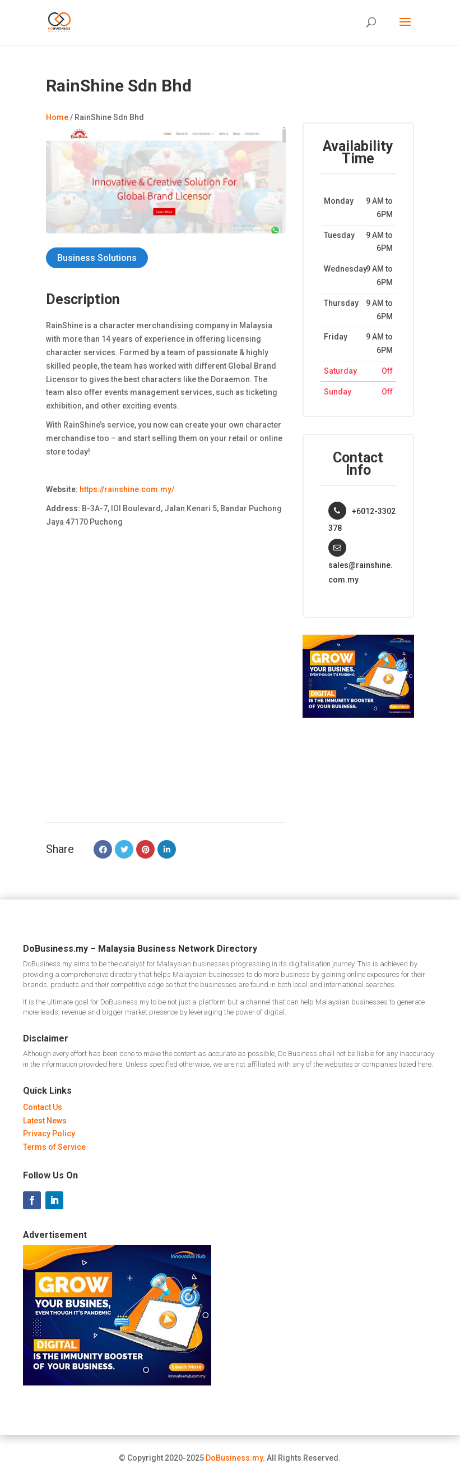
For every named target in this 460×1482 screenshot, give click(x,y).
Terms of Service (54, 1147)
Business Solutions (97, 258)
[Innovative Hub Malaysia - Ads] (358, 714)
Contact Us (42, 1107)
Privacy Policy (49, 1133)
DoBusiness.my (234, 1457)
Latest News (45, 1120)
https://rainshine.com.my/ (127, 489)
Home (57, 117)
